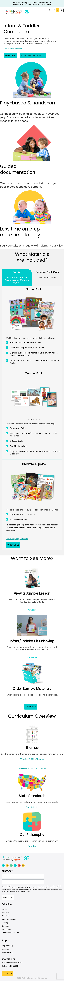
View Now (31, 610)
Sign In (62, 10)
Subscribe (7, 897)
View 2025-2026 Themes (32, 759)
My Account (6, 929)
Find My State (32, 807)
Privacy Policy (7, 952)
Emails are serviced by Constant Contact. (18, 891)
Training (5, 922)
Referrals (5, 926)
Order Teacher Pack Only (32, 55)
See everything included (17, 538)
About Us (5, 949)
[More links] (2, 11)
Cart (53, 10)
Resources (6, 916)
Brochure (5, 912)
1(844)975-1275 (8, 959)
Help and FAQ (7, 946)
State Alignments (9, 919)
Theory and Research (10, 933)
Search (49, 10)
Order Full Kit (13, 545)
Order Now (10, 55)
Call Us (57, 10)
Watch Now (32, 657)
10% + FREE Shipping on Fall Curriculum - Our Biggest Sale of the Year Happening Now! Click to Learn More (32, 3)
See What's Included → (14, 48)
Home (4, 909)
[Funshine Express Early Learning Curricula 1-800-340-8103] (32, 12)
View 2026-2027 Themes (32, 768)
